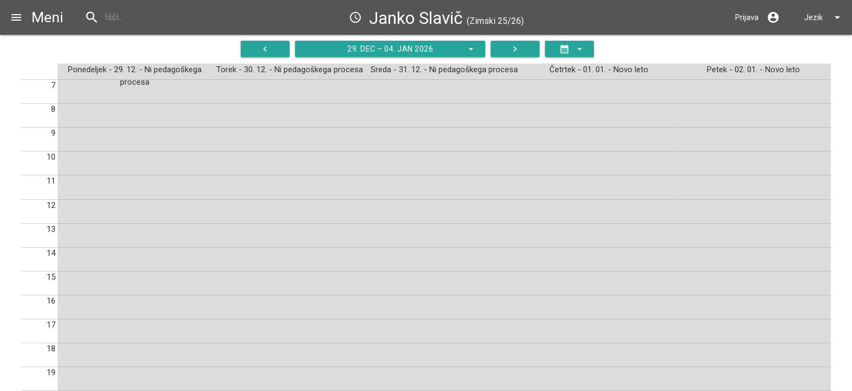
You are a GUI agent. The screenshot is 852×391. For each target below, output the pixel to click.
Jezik (824, 17)
